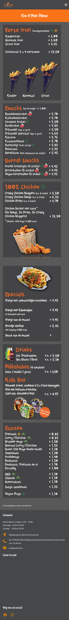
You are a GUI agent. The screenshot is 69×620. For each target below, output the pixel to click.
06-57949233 (14, 540)
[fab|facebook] (5, 615)
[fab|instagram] (12, 615)
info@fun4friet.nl (16, 548)
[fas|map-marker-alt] (6, 535)
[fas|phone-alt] (6, 541)
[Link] (8, 4)
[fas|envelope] (6, 548)
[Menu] (66, 5)
